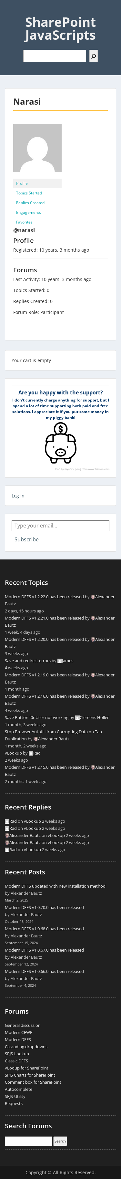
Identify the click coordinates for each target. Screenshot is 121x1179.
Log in (18, 496)
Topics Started (29, 193)
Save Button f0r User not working (36, 717)
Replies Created (30, 202)
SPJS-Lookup (17, 1054)
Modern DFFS (18, 1039)
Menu (11, 11)
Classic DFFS (16, 1061)
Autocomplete (18, 1089)
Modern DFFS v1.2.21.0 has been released (44, 618)
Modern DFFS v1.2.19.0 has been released (44, 675)
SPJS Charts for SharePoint (30, 1075)
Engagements (28, 212)
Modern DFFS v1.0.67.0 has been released (44, 950)
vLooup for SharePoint (26, 1068)
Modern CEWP (19, 1032)
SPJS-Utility (15, 1096)
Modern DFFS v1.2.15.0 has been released (44, 767)
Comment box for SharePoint (33, 1082)
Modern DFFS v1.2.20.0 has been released (44, 639)
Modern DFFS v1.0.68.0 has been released (44, 929)
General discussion (23, 1025)
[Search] (93, 56)
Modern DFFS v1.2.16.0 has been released (44, 696)
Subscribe (27, 539)
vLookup (13, 753)
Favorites (24, 222)
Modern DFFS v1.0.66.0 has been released (44, 971)
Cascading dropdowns (26, 1046)
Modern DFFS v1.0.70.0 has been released (44, 907)
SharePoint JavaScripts (60, 28)
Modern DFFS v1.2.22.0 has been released (44, 597)
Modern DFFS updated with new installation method (55, 886)
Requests (14, 1103)
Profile (22, 183)
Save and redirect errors (28, 660)
